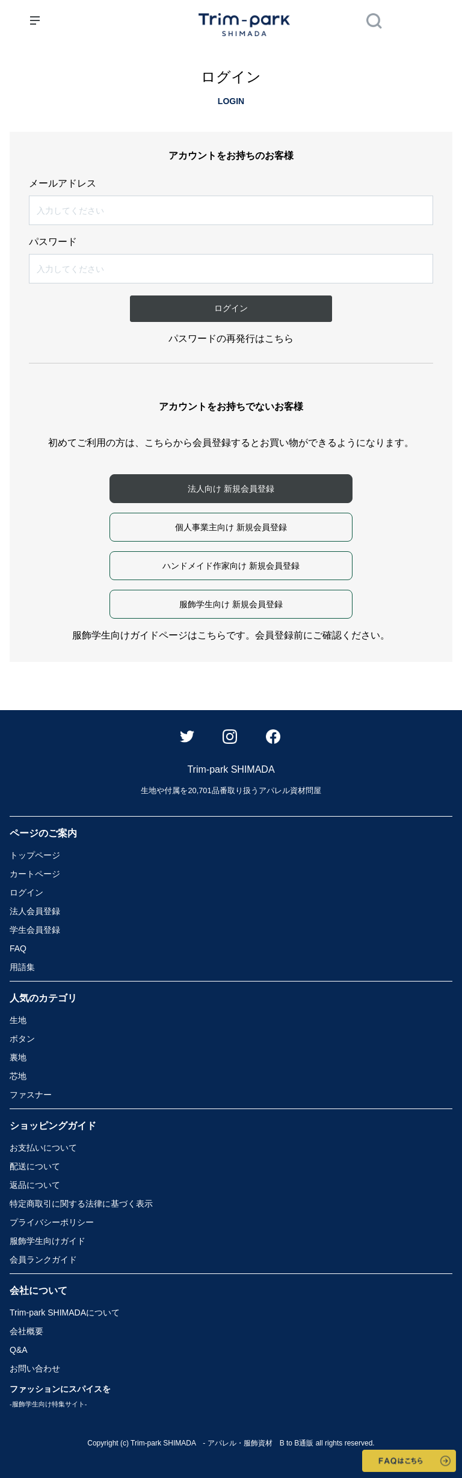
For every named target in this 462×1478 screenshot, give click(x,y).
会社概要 (26, 1331)
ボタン (22, 1038)
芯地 (18, 1076)
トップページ (35, 855)
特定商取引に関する (81, 1203)
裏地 (18, 1057)
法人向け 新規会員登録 (231, 488)
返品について (35, 1185)
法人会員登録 (35, 911)
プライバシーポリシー (52, 1222)
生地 (18, 1020)
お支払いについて (43, 1147)
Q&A (19, 1350)
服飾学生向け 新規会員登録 (231, 604)
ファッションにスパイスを (60, 1396)
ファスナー (31, 1094)
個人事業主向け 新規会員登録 (231, 527)
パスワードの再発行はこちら (231, 338)
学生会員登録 (35, 930)
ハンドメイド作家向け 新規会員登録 (231, 565)
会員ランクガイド (43, 1259)
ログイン (26, 892)
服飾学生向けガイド (47, 1241)
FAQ (18, 948)
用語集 (22, 967)
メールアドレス (62, 183)
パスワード (53, 242)
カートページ (35, 874)
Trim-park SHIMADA (65, 1312)
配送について (35, 1166)
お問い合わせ (35, 1368)
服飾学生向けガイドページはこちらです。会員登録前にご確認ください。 (231, 635)
